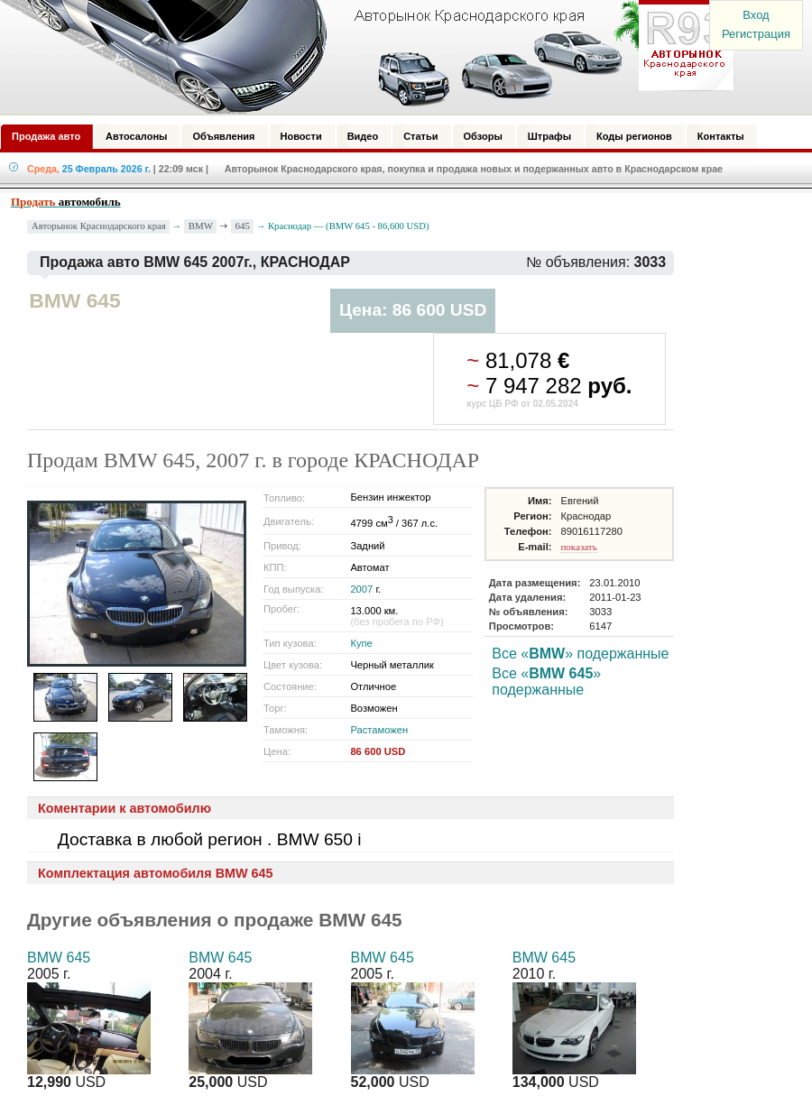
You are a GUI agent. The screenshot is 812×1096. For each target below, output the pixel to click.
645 (243, 225)
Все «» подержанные (580, 653)
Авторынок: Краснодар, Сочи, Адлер (361, 57)
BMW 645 (58, 957)
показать (578, 546)
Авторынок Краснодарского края (99, 226)
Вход (756, 15)
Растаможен (379, 729)
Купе (361, 643)
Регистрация (756, 34)
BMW (201, 225)
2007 (361, 589)
